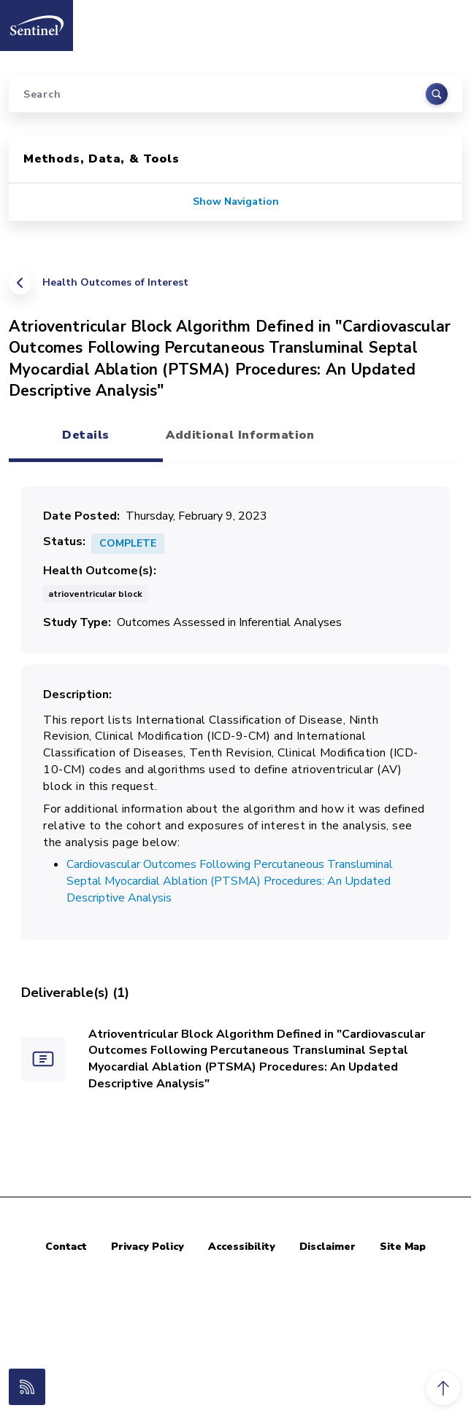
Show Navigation (236, 201)
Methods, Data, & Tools (101, 159)
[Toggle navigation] (444, 21)
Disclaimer (327, 1246)
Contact (66, 1246)
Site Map (403, 1246)
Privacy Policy (147, 1246)
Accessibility (241, 1246)
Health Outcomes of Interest (115, 282)
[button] (443, 1388)
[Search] (235, 94)
